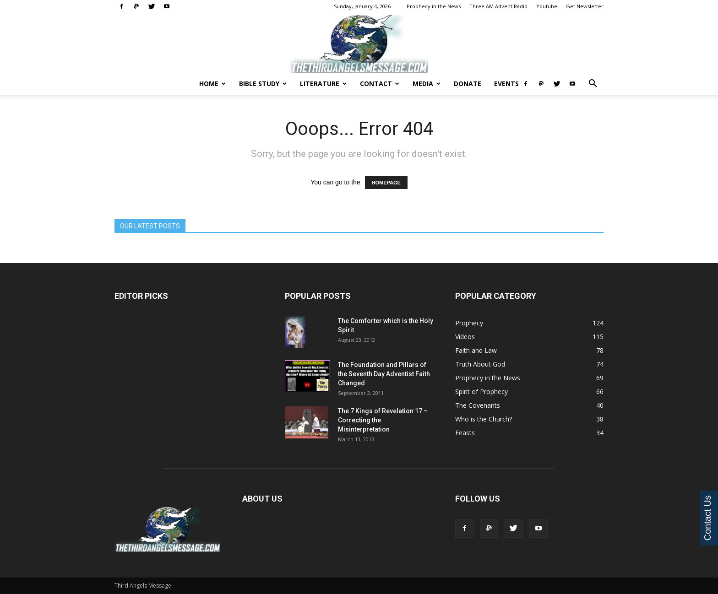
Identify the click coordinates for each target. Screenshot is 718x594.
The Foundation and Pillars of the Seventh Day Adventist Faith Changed (384, 374)
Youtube (546, 6)
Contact (379, 83)
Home (212, 83)
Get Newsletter (585, 6)
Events (506, 83)
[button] (593, 84)
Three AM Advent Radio (498, 6)
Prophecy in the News (434, 6)
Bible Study (263, 83)
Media (427, 83)
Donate (467, 83)
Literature (323, 83)
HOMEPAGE (386, 182)
